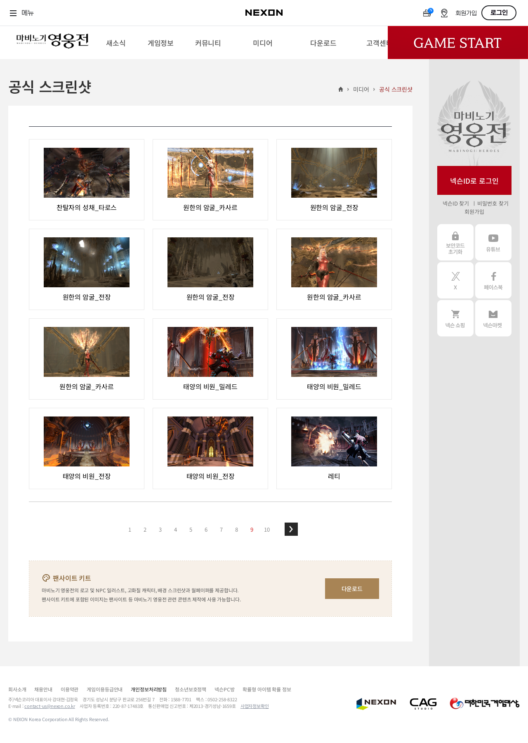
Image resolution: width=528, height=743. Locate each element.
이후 (291, 529)
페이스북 (493, 280)
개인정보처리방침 (149, 689)
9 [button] (251, 529)
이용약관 (69, 689)
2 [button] (145, 529)
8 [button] (236, 529)
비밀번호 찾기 (492, 203)
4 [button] (175, 529)
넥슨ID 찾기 (456, 203)
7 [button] (221, 529)
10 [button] (267, 529)
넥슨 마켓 (493, 318)
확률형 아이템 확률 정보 (267, 689)
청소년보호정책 (190, 689)
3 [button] (160, 529)
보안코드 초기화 (455, 242)
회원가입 (466, 13)
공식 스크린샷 (395, 89)
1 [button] (129, 529)
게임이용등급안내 (105, 689)
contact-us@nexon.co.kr (49, 706)
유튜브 (493, 242)
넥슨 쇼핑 (455, 318)
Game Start (458, 42)
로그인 (499, 13)
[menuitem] (116, 42)
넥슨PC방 (224, 689)
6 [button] (206, 529)
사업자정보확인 (254, 706)
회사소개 (17, 689)
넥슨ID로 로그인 (474, 180)
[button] (291, 529)
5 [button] (190, 529)
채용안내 (43, 689)
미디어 (361, 89)
